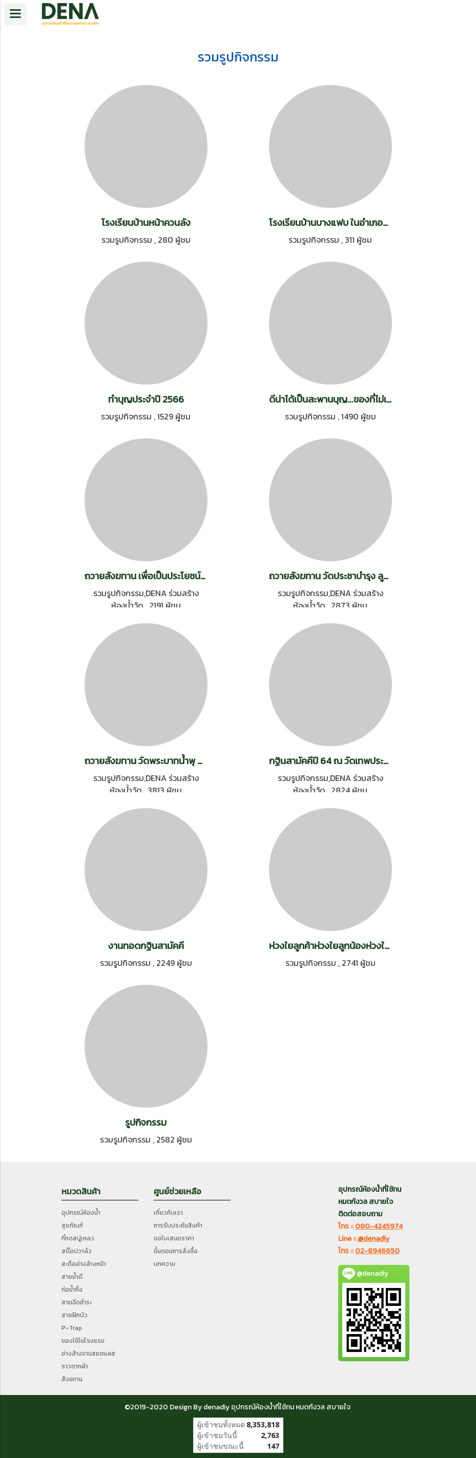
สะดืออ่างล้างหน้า (83, 1264)
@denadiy (373, 1238)
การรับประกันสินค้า (178, 1225)
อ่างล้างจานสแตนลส (88, 1353)
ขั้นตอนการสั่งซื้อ (176, 1251)
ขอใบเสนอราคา (174, 1238)
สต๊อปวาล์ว (76, 1251)
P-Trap (71, 1328)
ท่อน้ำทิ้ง (71, 1289)
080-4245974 (379, 1226)
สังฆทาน (71, 1379)
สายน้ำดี (71, 1276)
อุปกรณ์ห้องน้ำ (80, 1212)
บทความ (164, 1264)
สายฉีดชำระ (76, 1302)
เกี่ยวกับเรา (168, 1212)
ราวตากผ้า (74, 1366)
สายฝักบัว (74, 1315)
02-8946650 (377, 1250)
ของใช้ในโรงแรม (83, 1340)
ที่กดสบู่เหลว (77, 1238)
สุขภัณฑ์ (72, 1225)
